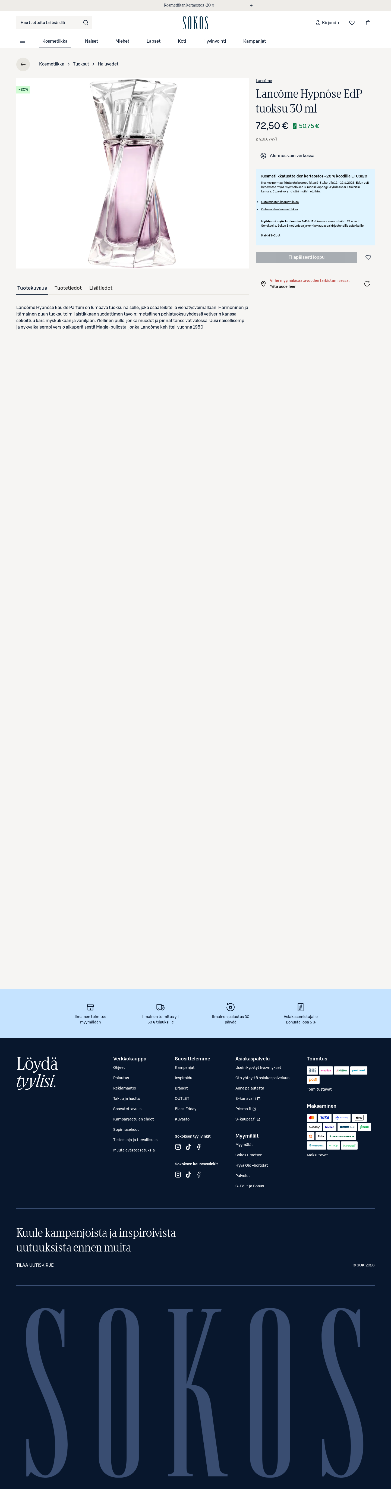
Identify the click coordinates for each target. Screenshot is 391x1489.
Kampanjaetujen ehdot (133, 1119)
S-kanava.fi (248, 1100)
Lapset (153, 41)
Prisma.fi (248, 1110)
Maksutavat (317, 1155)
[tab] (32, 288)
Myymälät (244, 1145)
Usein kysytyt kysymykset (258, 1068)
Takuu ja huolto (126, 1099)
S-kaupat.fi (248, 1120)
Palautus (121, 1078)
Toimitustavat (319, 1089)
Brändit (181, 1088)
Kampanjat (254, 41)
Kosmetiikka (55, 41)
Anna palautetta (249, 1088)
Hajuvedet (108, 64)
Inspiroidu (183, 1078)
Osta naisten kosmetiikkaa (279, 209)
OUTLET (182, 1099)
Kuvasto (182, 1119)
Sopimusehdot (126, 1130)
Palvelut (242, 1176)
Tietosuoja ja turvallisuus (135, 1140)
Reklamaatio (124, 1088)
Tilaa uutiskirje (35, 1265)
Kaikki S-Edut (270, 235)
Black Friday (185, 1109)
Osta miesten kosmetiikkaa (280, 202)
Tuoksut (81, 64)
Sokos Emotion (248, 1155)
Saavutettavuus (127, 1109)
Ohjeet (119, 1068)
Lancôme (264, 81)
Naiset (91, 41)
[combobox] (54, 22)
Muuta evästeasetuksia (134, 1150)
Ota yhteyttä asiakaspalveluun (262, 1078)
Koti (182, 41)
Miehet (122, 41)
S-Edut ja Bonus (249, 1186)
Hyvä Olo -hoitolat (251, 1166)
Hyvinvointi (214, 41)
